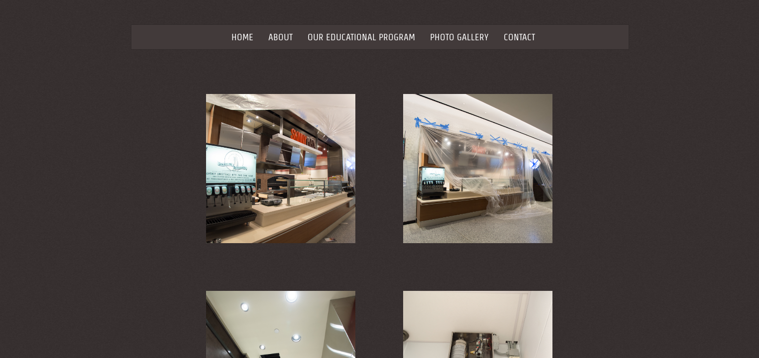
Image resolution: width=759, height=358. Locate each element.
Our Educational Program (361, 37)
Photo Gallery (459, 37)
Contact (519, 37)
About (280, 37)
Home (242, 37)
